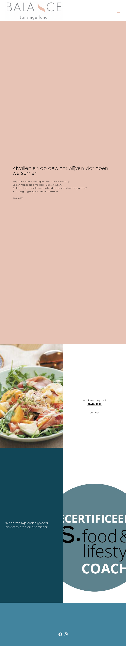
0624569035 (94, 404)
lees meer (18, 198)
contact (94, 412)
